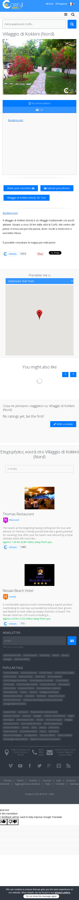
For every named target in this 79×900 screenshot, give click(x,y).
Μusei (55, 655)
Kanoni (33, 692)
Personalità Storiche (31, 723)
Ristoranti (11, 519)
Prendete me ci (39, 275)
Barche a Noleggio (12, 735)
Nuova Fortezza (56, 696)
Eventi (25, 727)
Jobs (59, 780)
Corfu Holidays (11, 672)
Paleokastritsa (10, 692)
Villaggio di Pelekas (49, 692)
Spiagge (7, 659)
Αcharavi (30, 696)
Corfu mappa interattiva (15, 680)
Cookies (33, 780)
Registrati (61, 4)
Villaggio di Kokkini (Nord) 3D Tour (26, 197)
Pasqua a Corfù (11, 723)
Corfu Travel (46, 672)
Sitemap (74, 783)
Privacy (8, 780)
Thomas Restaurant (18, 514)
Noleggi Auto (31, 735)
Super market (64, 735)
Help (47, 783)
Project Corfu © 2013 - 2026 (39, 794)
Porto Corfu (9, 688)
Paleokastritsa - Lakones (48, 688)
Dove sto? (40, 676)
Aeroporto (64, 684)
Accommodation (39, 103)
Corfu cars (9, 684)
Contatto (60, 783)
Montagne (9, 719)
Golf (34, 727)
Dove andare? (54, 676)
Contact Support (65, 752)
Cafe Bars (53, 731)
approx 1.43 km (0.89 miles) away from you (27, 542)
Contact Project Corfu (65, 749)
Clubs (42, 731)
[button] (39, 315)
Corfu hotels (62, 680)
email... (8, 640)
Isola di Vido (9, 712)
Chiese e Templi (11, 715)
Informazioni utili (12, 655)
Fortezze (23, 712)
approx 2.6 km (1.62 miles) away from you (27, 618)
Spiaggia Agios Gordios (14, 703)
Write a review (63, 424)
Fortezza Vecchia (12, 699)
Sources (47, 780)
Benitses (41, 696)
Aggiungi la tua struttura (27, 783)
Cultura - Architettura (55, 715)
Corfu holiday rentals (27, 684)
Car (39, 109)
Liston (23, 692)
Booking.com (15, 120)
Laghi (70, 715)
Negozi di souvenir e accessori (45, 739)
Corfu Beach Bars (28, 731)
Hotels (9, 596)
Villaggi (68, 719)
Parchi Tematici (11, 727)
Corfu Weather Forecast (41, 680)
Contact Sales (65, 754)
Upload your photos (57, 188)
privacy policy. (62, 892)
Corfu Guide (10, 676)
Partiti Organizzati (52, 723)
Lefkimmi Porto (26, 688)
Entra (50, 4)
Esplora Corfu (25, 676)
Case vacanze (30, 655)
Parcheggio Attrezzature (15, 739)
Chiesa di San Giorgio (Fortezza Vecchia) (42, 699)
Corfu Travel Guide (64, 672)
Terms (20, 780)
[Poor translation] (12, 822)
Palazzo (26, 715)
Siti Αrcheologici (53, 719)
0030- (41, 749)
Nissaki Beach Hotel (18, 590)
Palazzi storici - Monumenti (44, 712)
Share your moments (20, 188)
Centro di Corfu (48, 684)
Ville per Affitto (22, 659)
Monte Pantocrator (13, 696)
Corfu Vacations (28, 672)
